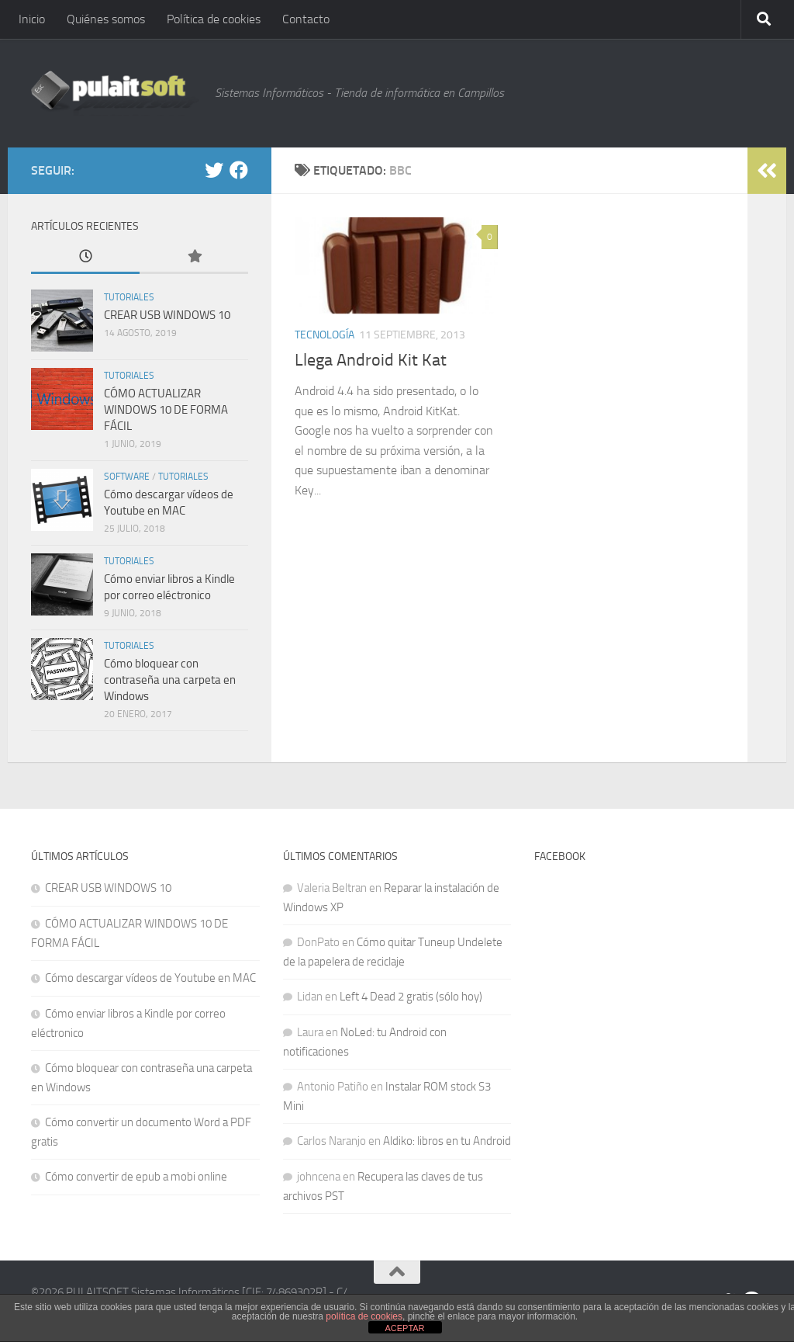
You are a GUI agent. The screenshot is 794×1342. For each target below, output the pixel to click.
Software (127, 476)
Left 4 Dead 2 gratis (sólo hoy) (411, 997)
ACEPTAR (404, 1328)
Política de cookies (214, 19)
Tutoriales (129, 297)
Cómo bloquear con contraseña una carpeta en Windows (170, 680)
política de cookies (364, 1316)
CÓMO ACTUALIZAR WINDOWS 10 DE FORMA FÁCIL (166, 410)
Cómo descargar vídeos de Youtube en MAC (150, 978)
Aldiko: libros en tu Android (447, 1141)
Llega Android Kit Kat (371, 360)
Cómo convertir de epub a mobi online (136, 1177)
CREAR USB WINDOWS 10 (167, 315)
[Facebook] (239, 170)
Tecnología (324, 335)
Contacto (306, 19)
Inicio (32, 19)
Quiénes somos (106, 19)
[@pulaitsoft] (214, 170)
